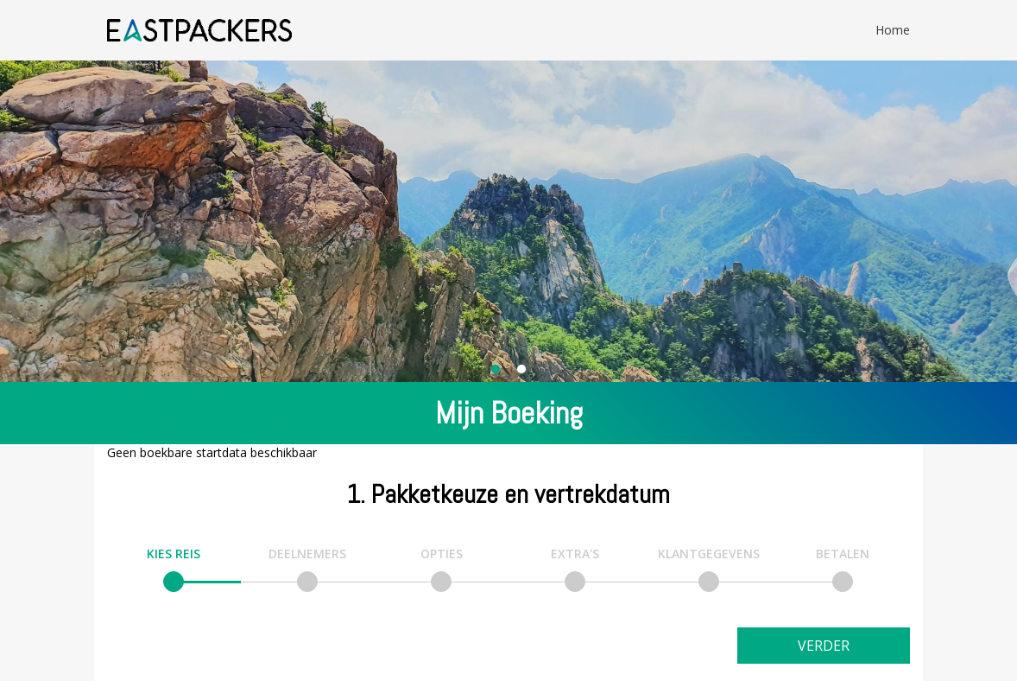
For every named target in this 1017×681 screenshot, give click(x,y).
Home (892, 30)
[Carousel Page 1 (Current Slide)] (495, 369)
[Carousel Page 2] (521, 369)
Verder (824, 645)
